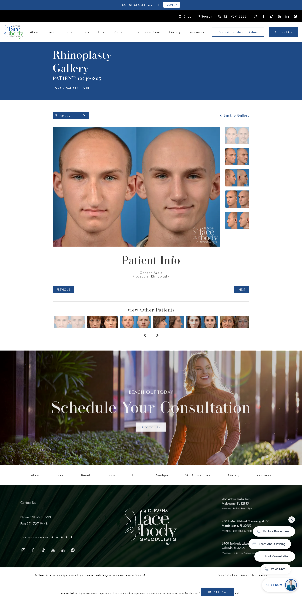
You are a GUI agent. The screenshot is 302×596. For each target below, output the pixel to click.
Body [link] (85, 32)
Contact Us (283, 32)
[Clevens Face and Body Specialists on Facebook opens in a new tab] (263, 16)
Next (241, 289)
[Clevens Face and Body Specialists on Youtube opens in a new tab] (279, 16)
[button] (205, 16)
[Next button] (157, 335)
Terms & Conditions (228, 575)
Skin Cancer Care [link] (147, 32)
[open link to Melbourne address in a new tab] (238, 504)
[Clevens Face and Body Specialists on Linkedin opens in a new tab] (287, 16)
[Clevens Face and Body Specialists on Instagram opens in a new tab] (255, 16)
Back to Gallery (234, 115)
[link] (232, 16)
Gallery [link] (174, 32)
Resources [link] (196, 32)
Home (57, 88)
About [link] (34, 32)
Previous (63, 289)
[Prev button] (144, 335)
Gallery (72, 88)
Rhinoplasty (160, 276)
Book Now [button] (217, 592)
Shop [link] (185, 16)
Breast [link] (68, 32)
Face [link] (51, 32)
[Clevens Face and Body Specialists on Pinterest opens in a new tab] (295, 16)
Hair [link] (101, 32)
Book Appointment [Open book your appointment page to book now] (238, 32)
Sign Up (171, 5)
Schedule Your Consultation (151, 404)
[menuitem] (255, 16)
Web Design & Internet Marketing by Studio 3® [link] (121, 575)
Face (86, 88)
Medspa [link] (119, 32)
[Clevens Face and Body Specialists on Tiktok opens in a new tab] (271, 16)
